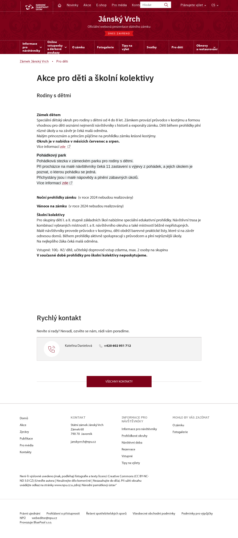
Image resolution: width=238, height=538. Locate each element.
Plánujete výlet (193, 5)
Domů (24, 420)
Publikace (26, 440)
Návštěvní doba (132, 444)
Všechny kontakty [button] (119, 383)
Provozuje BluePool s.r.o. (36, 524)
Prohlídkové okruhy (134, 437)
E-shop (101, 5)
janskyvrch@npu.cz (83, 443)
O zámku (178, 427)
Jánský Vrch (119, 19)
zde (65, 147)
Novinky (72, 5)
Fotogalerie (180, 433)
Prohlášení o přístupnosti (65, 515)
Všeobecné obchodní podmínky (157, 515)
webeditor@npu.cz (58, 519)
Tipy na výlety (131, 464)
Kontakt (138, 5)
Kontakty (25, 454)
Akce (87, 5)
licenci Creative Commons (116, 478)
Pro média (119, 5)
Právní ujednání (30, 515)
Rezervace (128, 451)
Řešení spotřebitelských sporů (109, 515)
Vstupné (127, 458)
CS (214, 5)
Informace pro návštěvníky (139, 430)
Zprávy (24, 433)
